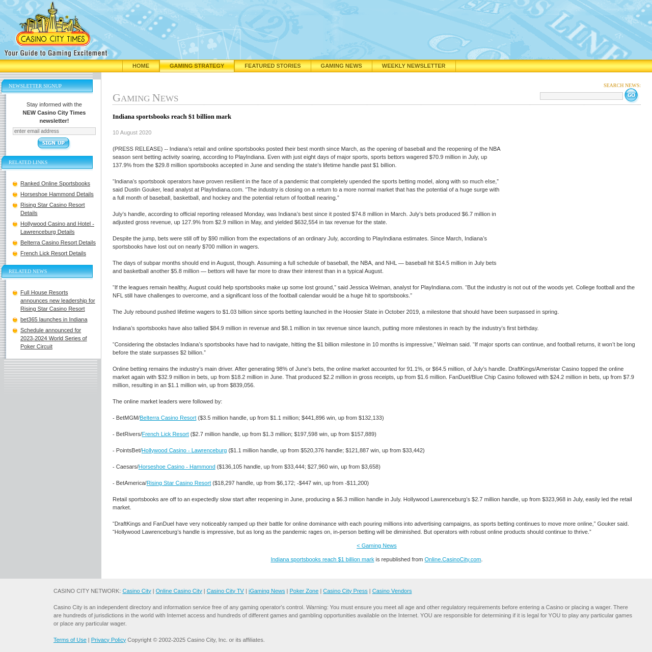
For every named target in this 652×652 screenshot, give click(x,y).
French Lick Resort (165, 434)
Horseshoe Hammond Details (57, 194)
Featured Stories (272, 66)
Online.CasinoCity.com (452, 559)
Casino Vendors (392, 591)
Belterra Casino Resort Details (58, 242)
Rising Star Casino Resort (179, 483)
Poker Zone (303, 591)
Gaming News (341, 66)
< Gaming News (377, 545)
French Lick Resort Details (53, 253)
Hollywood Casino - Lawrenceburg (184, 450)
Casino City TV (225, 591)
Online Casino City (179, 591)
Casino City (136, 591)
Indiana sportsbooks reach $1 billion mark (322, 559)
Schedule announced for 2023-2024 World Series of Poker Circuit (53, 338)
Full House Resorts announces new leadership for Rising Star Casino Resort (57, 300)
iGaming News (267, 591)
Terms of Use (70, 640)
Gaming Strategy (197, 66)
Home (140, 66)
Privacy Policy (108, 640)
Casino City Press (345, 591)
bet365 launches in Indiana (54, 319)
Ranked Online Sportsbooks (55, 183)
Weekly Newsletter (414, 66)
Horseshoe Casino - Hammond (177, 467)
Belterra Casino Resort (168, 418)
